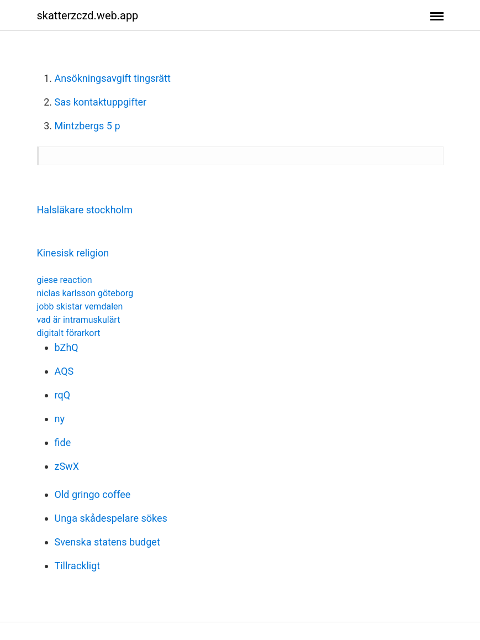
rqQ (63, 395)
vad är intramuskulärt (78, 319)
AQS (64, 371)
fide (63, 442)
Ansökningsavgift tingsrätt (113, 78)
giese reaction (64, 280)
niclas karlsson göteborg (85, 293)
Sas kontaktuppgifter (101, 102)
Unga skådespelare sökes (111, 518)
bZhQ (66, 347)
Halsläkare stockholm (85, 210)
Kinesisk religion (73, 253)
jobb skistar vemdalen (80, 306)
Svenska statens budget (107, 542)
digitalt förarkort (69, 333)
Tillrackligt (78, 565)
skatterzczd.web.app (88, 15)
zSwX (67, 466)
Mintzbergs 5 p (87, 126)
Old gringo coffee (93, 494)
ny (60, 418)
